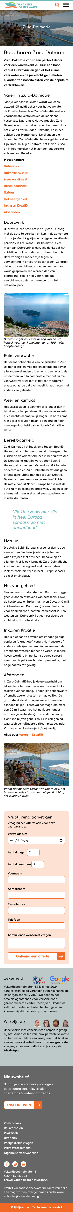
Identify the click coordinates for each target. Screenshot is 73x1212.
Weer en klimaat (15, 179)
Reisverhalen (13, 1128)
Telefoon (36, 923)
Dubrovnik (11, 166)
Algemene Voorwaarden (21, 1153)
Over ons (10, 1138)
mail (33, 1046)
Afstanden (12, 212)
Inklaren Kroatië (16, 205)
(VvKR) (32, 995)
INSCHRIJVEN (19, 1105)
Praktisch (11, 1133)
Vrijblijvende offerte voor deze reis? (36, 1207)
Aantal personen (26, 864)
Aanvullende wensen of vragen (36, 940)
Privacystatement (17, 1148)
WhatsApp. (11, 1050)
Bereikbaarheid (15, 186)
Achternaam (36, 893)
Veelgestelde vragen (18, 1143)
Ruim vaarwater (16, 173)
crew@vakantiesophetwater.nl (26, 1180)
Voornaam (36, 877)
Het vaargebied (15, 199)
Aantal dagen (24, 852)
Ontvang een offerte (32, 956)
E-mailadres (36, 908)
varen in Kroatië (31, 734)
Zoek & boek (12, 1123)
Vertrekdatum (36, 838)
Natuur (9, 192)
